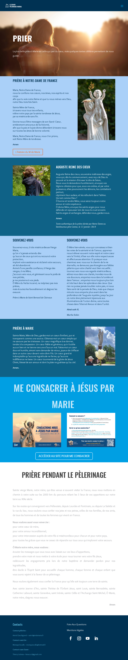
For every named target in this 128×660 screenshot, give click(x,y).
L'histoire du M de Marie (28, 152)
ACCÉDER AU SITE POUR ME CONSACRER (64, 456)
